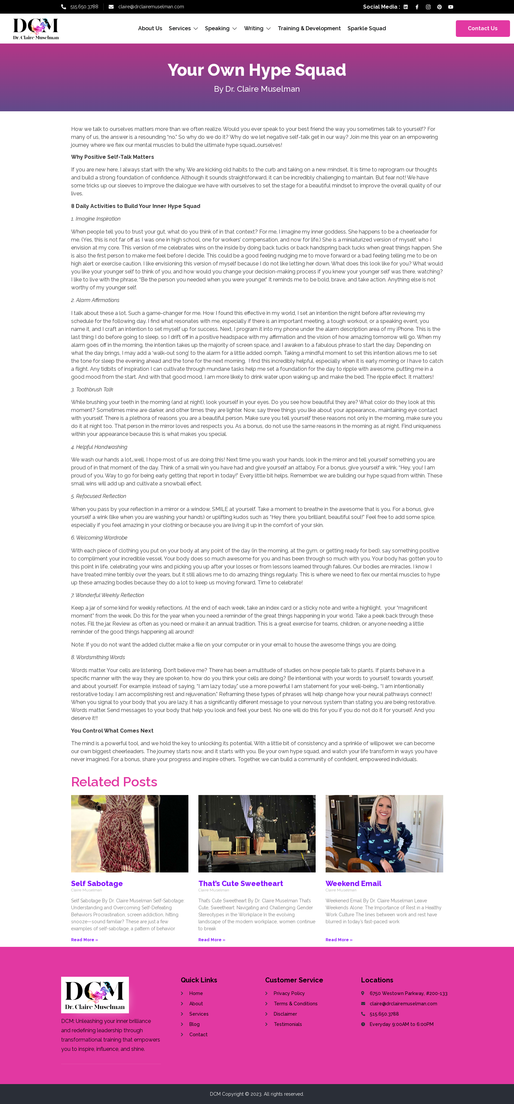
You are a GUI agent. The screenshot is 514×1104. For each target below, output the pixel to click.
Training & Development (309, 28)
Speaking (221, 28)
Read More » (84, 940)
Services (184, 28)
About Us (150, 28)
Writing (257, 28)
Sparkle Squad (367, 28)
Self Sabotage (97, 883)
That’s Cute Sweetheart (240, 883)
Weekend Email (353, 883)
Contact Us (482, 28)
